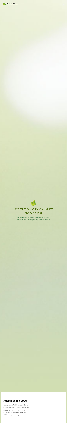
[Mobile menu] (63, 3)
